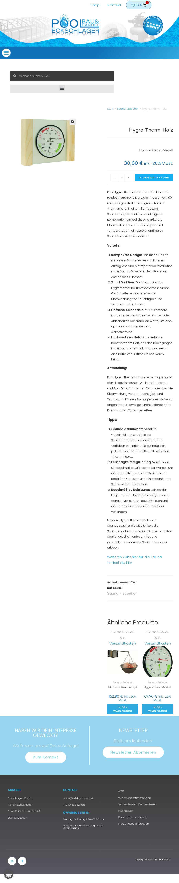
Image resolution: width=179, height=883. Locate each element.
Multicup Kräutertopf (122, 687)
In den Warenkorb (154, 177)
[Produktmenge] (121, 177)
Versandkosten (122, 643)
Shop (94, 5)
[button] (6, 53)
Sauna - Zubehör (128, 108)
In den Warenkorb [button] (122, 709)
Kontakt (114, 5)
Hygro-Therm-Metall (158, 687)
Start (110, 108)
